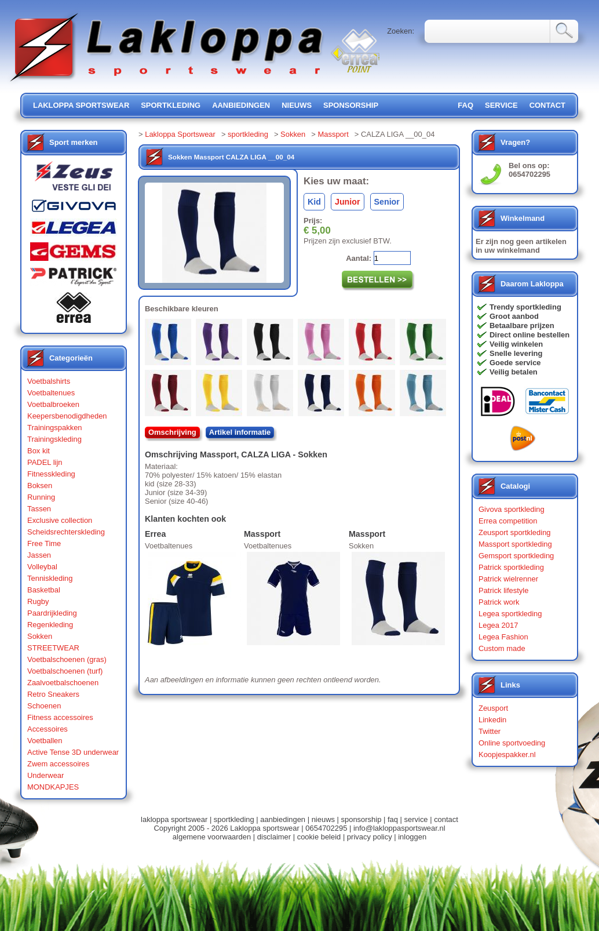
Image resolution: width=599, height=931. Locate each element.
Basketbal (43, 589)
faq (393, 819)
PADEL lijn (44, 462)
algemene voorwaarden (212, 836)
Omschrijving (172, 432)
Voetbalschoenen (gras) (67, 659)
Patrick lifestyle (503, 590)
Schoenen (44, 705)
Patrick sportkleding (511, 567)
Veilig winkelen (516, 344)
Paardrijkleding (52, 613)
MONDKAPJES (53, 787)
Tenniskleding (50, 578)
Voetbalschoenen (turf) (65, 671)
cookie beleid (319, 836)
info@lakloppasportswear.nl (399, 828)
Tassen (39, 508)
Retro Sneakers (53, 694)
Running (41, 497)
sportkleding (170, 105)
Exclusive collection (59, 520)
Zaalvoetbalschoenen (62, 682)
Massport (332, 134)
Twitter (490, 731)
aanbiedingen (241, 105)
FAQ (465, 105)
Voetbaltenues (51, 392)
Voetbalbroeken (53, 404)
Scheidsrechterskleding (66, 532)
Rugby (38, 601)
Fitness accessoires (60, 717)
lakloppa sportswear (81, 105)
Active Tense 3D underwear (73, 752)
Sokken (39, 636)
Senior (387, 201)
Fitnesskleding (51, 474)
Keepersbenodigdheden (67, 416)
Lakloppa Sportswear (180, 134)
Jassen (39, 555)
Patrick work (499, 602)
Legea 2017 (498, 625)
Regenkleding (50, 624)
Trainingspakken (54, 427)
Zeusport (493, 708)
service (501, 105)
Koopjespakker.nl (507, 754)
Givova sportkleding (512, 509)
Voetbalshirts (48, 381)
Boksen (39, 485)
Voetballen (45, 740)
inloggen (412, 836)
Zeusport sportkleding (515, 532)
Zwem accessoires (58, 763)
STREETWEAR (53, 647)
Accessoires (47, 729)
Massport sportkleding (515, 544)
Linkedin (492, 719)
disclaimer (274, 836)
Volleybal (42, 566)
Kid (314, 201)
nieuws (297, 105)
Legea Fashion (503, 636)
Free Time (44, 543)
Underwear (45, 775)
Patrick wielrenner (508, 578)
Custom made (502, 648)
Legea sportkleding (510, 613)
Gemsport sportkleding (516, 555)
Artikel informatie (240, 432)
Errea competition (508, 521)
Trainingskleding (54, 439)
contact (547, 105)
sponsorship (350, 105)
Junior (347, 201)
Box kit (38, 450)
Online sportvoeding (512, 743)
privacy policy (369, 836)
